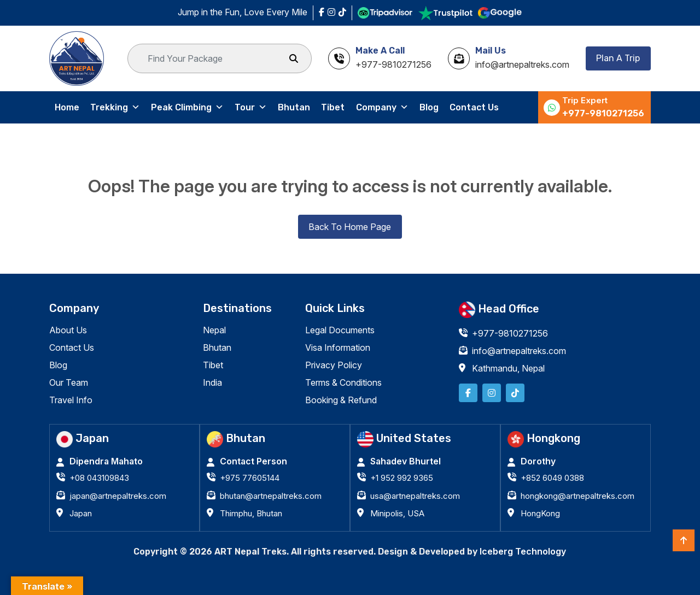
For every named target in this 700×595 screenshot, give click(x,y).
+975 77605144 (249, 478)
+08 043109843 (99, 478)
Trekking (115, 107)
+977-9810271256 (603, 113)
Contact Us (473, 107)
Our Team (68, 382)
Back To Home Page (349, 226)
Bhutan (294, 107)
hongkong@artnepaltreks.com (577, 496)
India (212, 382)
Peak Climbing (187, 107)
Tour (251, 107)
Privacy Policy (333, 365)
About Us (68, 330)
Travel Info (70, 399)
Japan (80, 513)
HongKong (540, 513)
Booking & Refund (341, 399)
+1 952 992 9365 (401, 478)
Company (381, 107)
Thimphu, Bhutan (251, 513)
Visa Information (337, 347)
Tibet (333, 107)
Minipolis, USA (397, 513)
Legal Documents (340, 330)
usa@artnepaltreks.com (415, 496)
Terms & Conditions (343, 382)
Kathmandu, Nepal (508, 368)
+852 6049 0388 (552, 478)
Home (67, 107)
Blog (428, 107)
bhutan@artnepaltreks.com (271, 496)
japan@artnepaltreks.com (117, 496)
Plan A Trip (618, 58)
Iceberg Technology (523, 551)
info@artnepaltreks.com (519, 350)
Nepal (214, 330)
